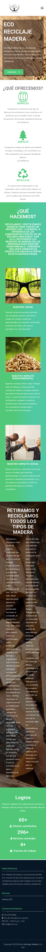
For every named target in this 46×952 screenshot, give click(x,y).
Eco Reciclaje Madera (29, 944)
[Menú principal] (42, 8)
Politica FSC (7, 899)
